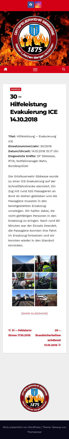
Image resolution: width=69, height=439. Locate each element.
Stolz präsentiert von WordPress (22, 427)
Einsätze (15, 89)
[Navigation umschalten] (35, 69)
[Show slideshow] (34, 313)
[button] (63, 69)
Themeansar (34, 432)
